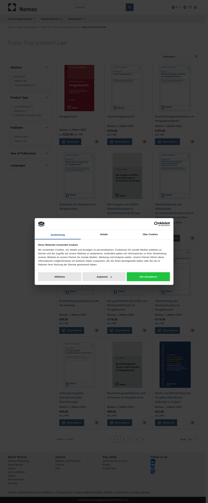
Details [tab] (104, 234)
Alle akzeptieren (148, 276)
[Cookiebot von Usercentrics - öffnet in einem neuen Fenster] (156, 224)
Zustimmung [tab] (58, 234)
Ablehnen (59, 276)
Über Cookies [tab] (150, 234)
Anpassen (104, 276)
